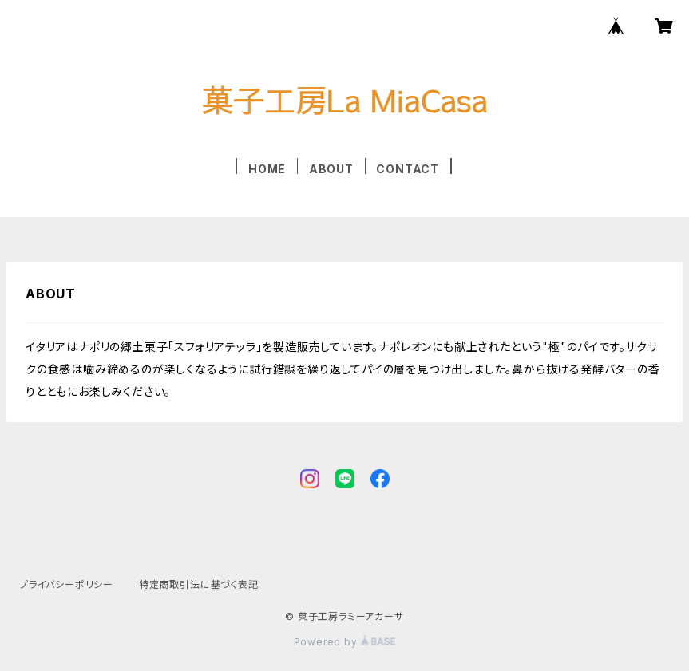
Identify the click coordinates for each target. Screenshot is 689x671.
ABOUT (331, 169)
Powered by (345, 642)
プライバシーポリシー (66, 584)
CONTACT (407, 169)
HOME (267, 169)
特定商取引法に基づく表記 (199, 584)
